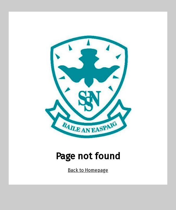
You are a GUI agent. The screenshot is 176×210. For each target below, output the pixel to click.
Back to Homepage (88, 170)
